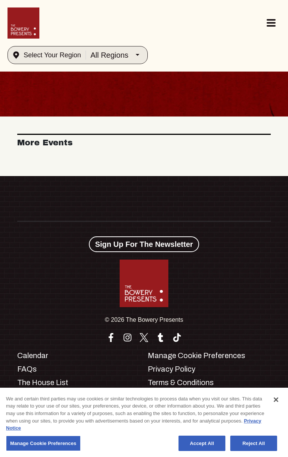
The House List (42, 382)
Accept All (202, 445)
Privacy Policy (171, 369)
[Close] (276, 402)
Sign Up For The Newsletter (144, 244)
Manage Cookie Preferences (196, 355)
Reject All (253, 445)
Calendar (32, 355)
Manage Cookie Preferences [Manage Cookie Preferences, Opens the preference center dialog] (43, 445)
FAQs (27, 369)
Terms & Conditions (181, 382)
